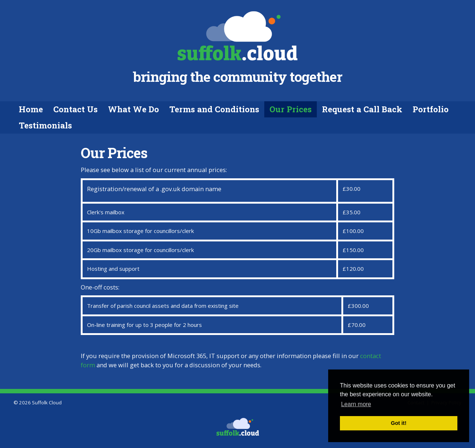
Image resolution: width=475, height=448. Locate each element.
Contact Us (75, 108)
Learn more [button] (356, 404)
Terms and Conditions (214, 108)
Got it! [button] (398, 423)
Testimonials (45, 125)
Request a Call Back (362, 108)
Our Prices (290, 108)
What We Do (133, 108)
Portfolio (431, 108)
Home (31, 108)
